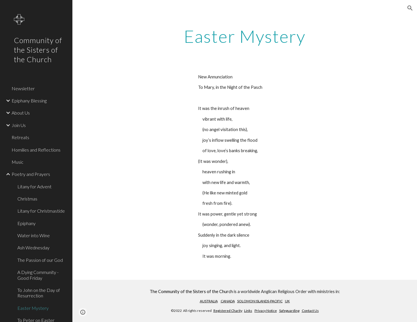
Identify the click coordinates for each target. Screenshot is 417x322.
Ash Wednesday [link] (33, 247)
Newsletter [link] (23, 88)
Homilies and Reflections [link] (36, 149)
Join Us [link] (19, 125)
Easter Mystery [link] (33, 308)
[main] (244, 36)
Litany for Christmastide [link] (41, 211)
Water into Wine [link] (33, 235)
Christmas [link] (27, 198)
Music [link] (17, 162)
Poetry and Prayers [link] (31, 174)
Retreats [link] (20, 137)
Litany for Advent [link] (34, 186)
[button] (410, 8)
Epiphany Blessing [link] (29, 100)
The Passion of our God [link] (40, 260)
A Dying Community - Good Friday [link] (37, 274)
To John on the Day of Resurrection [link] (38, 292)
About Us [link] (21, 112)
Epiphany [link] (26, 223)
